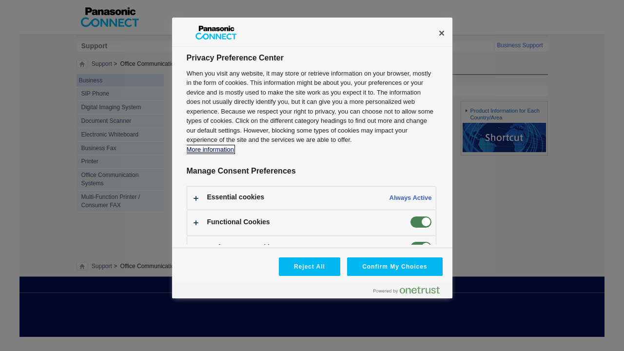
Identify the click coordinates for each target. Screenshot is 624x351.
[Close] (441, 33)
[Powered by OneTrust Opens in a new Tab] (410, 292)
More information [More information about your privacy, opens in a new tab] (210, 149)
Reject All (309, 266)
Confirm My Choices (394, 266)
